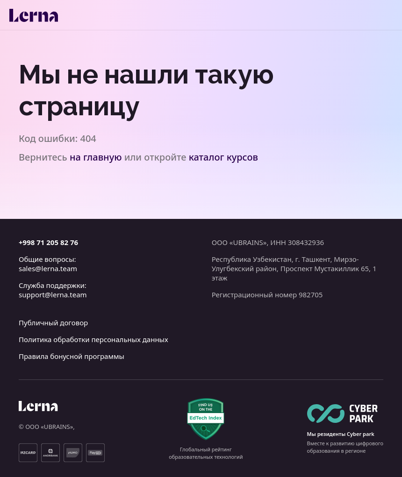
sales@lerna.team (48, 268)
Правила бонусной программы (71, 356)
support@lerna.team (53, 294)
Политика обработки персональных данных (93, 339)
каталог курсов (223, 157)
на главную (96, 157)
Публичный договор (53, 322)
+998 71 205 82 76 (48, 242)
